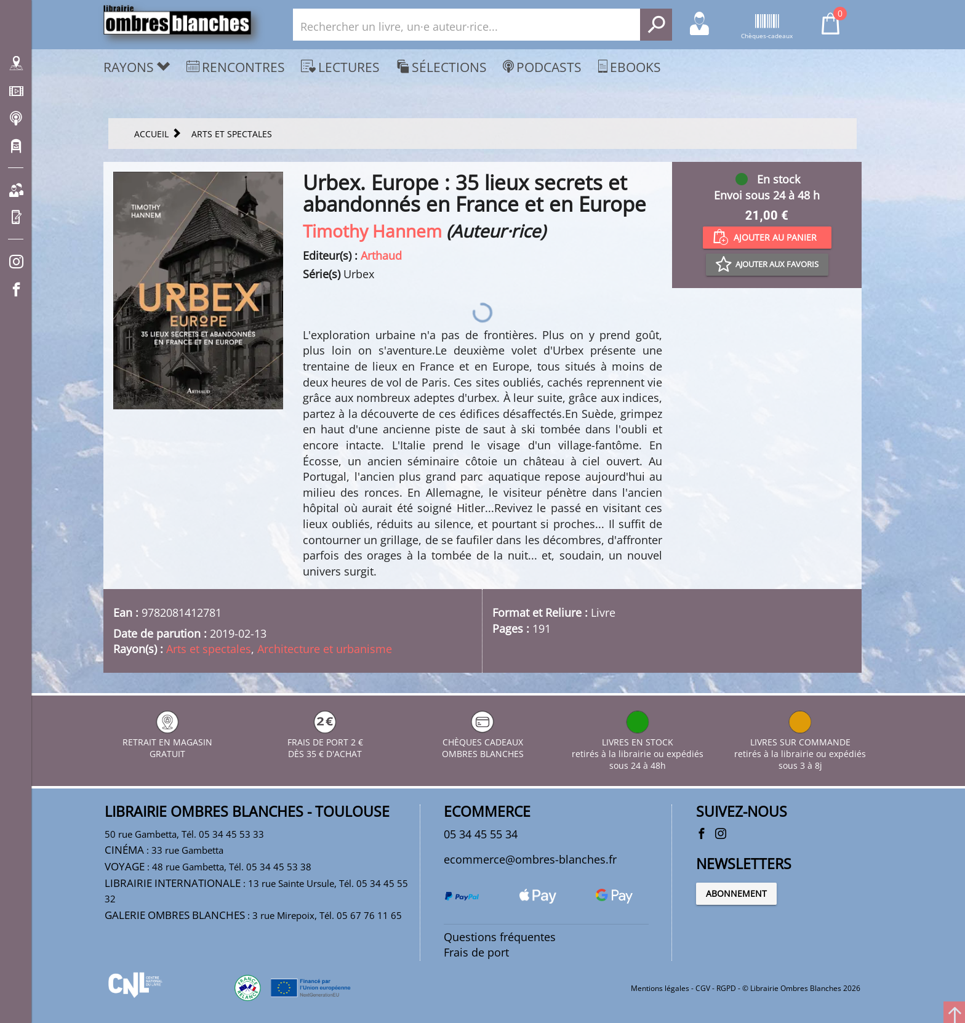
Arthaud (381, 255)
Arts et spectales (208, 648)
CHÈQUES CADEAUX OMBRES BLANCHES (483, 742)
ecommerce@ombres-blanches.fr (530, 859)
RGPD (726, 988)
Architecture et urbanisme (324, 648)
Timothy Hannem (372, 231)
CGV (702, 988)
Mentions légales (660, 988)
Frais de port (476, 952)
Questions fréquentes (500, 936)
